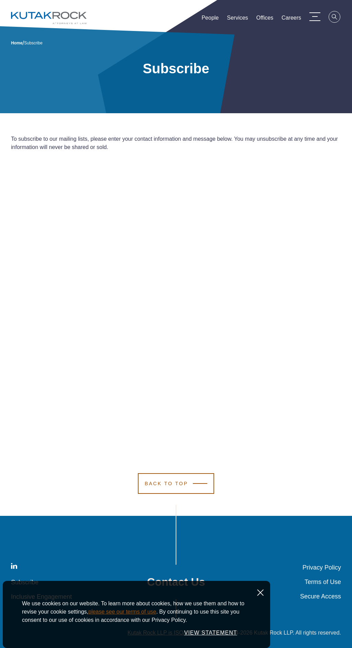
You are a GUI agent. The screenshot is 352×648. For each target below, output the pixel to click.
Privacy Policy (321, 567)
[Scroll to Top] (176, 483)
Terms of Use (323, 581)
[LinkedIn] (14, 567)
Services (237, 19)
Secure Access (320, 596)
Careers (291, 19)
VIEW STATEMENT (210, 633)
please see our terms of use (122, 612)
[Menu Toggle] (314, 16)
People (210, 19)
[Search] (335, 18)
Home (16, 43)
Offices (265, 19)
